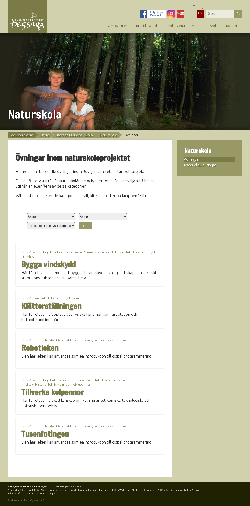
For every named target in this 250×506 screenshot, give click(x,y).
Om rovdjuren (118, 25)
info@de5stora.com (71, 486)
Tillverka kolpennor (52, 392)
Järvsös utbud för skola (74, 135)
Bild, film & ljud (146, 25)
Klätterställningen (51, 306)
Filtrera (85, 226)
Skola (214, 25)
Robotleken (39, 347)
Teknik (77, 252)
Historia (55, 380)
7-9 (35, 252)
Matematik (64, 340)
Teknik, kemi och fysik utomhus (62, 298)
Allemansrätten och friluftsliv (104, 252)
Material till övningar (200, 165)
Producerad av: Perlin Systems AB (26, 500)
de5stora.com (22, 135)
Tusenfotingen (45, 433)
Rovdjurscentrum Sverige (183, 25)
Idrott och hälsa (61, 252)
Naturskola (108, 135)
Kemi (89, 380)
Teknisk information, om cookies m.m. (28, 493)
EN (200, 13)
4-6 (29, 252)
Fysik (36, 298)
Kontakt (231, 25)
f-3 (23, 252)
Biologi (44, 252)
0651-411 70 (51, 486)
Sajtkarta (55, 493)
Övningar (191, 160)
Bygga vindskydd (48, 264)
